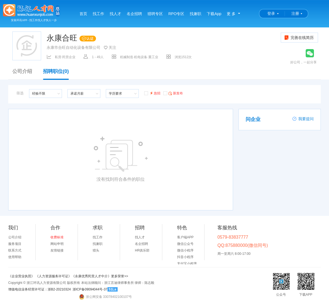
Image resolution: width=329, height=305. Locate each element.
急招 (152, 93)
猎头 (96, 250)
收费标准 (57, 237)
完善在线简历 (299, 37)
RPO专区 (176, 14)
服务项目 (14, 244)
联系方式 (14, 250)
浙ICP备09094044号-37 (90, 289)
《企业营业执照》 (21, 276)
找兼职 (195, 14)
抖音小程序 (185, 257)
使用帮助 (14, 257)
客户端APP (185, 237)
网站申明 (57, 244)
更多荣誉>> (119, 276)
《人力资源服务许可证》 (53, 276)
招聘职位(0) (56, 74)
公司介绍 (22, 71)
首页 (83, 14)
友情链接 (57, 250)
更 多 (231, 14)
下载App (214, 14)
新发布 (173, 93)
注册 (295, 13)
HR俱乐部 (142, 250)
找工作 (98, 14)
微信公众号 (185, 244)
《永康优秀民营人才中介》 (91, 276)
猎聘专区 (155, 14)
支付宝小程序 (187, 264)
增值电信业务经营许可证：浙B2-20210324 (39, 289)
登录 (271, 13)
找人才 (115, 14)
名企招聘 (134, 14)
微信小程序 (185, 250)
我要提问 (303, 119)
